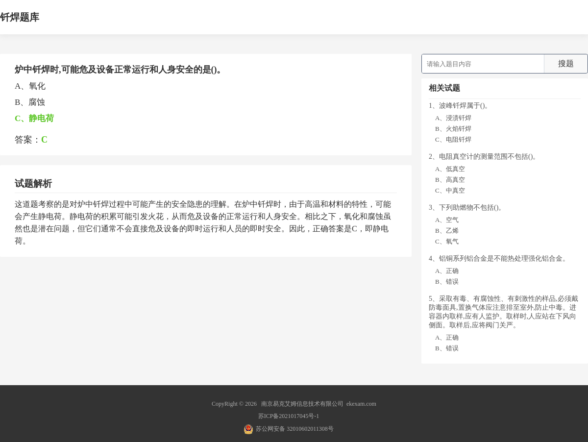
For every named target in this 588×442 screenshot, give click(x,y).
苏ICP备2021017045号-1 (288, 416)
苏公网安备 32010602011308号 (295, 428)
